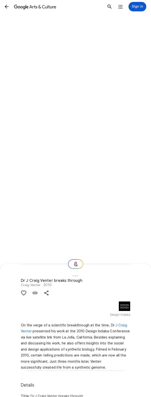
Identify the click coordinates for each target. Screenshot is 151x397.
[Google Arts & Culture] (58, 6)
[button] (6, 6)
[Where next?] (75, 264)
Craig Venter (30, 285)
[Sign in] (137, 6)
